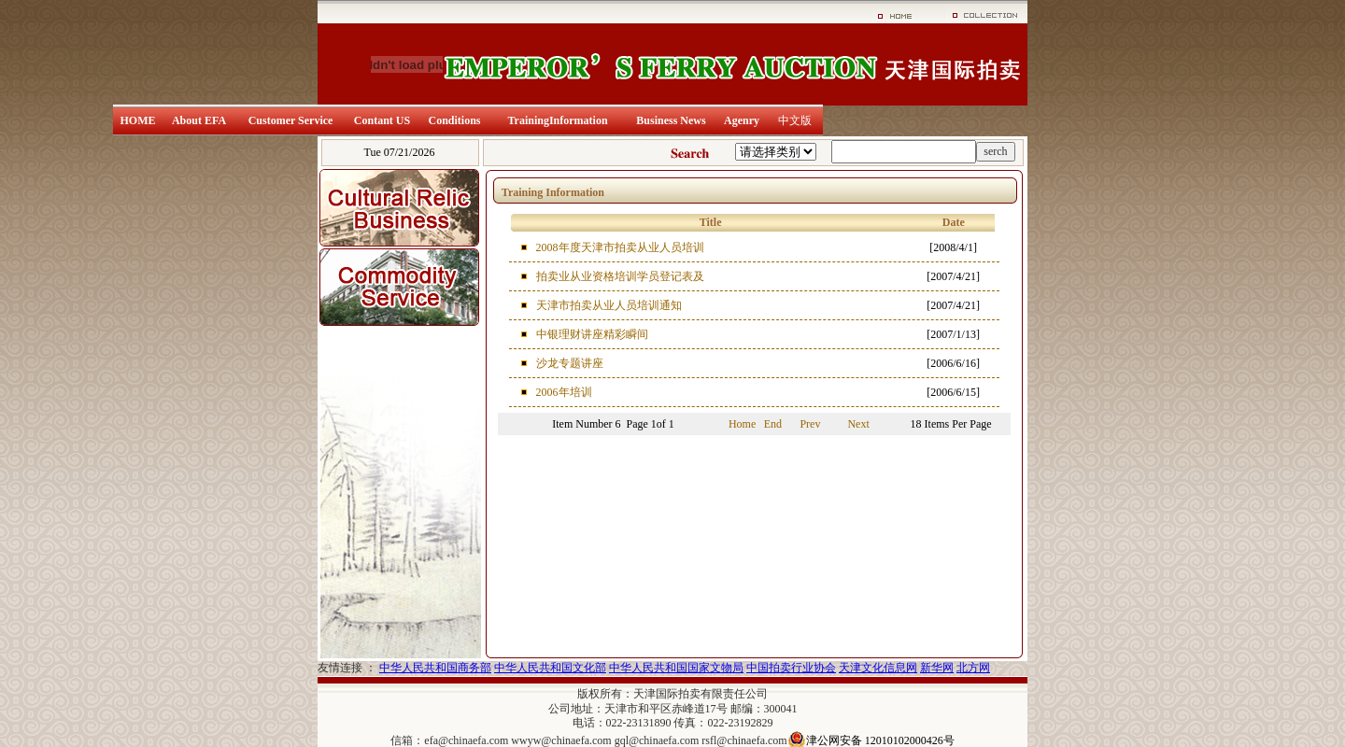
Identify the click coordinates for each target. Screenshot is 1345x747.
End (773, 423)
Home (742, 423)
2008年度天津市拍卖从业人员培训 (620, 247)
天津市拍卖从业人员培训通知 (609, 305)
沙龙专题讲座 (569, 363)
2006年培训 (564, 392)
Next (858, 423)
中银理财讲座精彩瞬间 (592, 334)
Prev (810, 423)
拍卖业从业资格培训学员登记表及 (620, 276)
